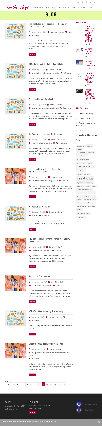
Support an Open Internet (39, 276)
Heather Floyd (17, 6)
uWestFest (88, 206)
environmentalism (48, 352)
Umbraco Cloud (91, 203)
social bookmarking (46, 180)
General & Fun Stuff (57, 177)
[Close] (99, 422)
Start (7, 384)
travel (94, 200)
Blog (47, 7)
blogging (34, 108)
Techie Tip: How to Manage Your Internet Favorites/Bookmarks (46, 170)
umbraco (84, 203)
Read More (32, 54)
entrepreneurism (54, 73)
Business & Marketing (57, 32)
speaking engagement (90, 196)
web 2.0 (52, 143)
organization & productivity (85, 183)
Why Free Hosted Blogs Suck (41, 99)
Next (59, 384)
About (54, 7)
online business (36, 73)
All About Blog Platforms (39, 206)
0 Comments (35, 35)
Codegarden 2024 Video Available (89, 51)
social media (80, 193)
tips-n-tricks (36, 180)
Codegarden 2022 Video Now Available (90, 63)
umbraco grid (80, 206)
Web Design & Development (88, 135)
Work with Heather (38, 7)
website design (81, 217)
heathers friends (45, 250)
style (56, 352)
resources (93, 186)
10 (47, 384)
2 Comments (67, 108)
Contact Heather (12, 409)
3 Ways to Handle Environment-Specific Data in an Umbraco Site (90, 95)
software (79, 196)
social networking (37, 143)
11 (51, 384)
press (70, 32)
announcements (81, 146)
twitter (78, 203)
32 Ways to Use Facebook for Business (45, 134)
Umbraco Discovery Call (79, 7)
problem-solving (85, 186)
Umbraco (81, 130)
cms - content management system (86, 152)
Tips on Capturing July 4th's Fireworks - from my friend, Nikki (49, 240)
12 (55, 384)
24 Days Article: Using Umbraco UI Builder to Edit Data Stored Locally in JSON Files (90, 33)
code (78, 156)
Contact (91, 7)
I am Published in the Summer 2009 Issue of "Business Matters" (48, 25)
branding (79, 149)
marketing (45, 73)
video (93, 206)
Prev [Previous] (13, 384)
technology (80, 200)
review (31, 355)
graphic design (81, 166)
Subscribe (32, 412)
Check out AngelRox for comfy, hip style (46, 343)
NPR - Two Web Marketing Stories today (46, 311)
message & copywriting (83, 174)
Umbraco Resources (64, 7)
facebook (46, 143)
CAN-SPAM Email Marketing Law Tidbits (46, 64)
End (65, 384)
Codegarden (84, 156)
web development (83, 213)
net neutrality (47, 285)
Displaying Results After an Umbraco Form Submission (90, 77)
